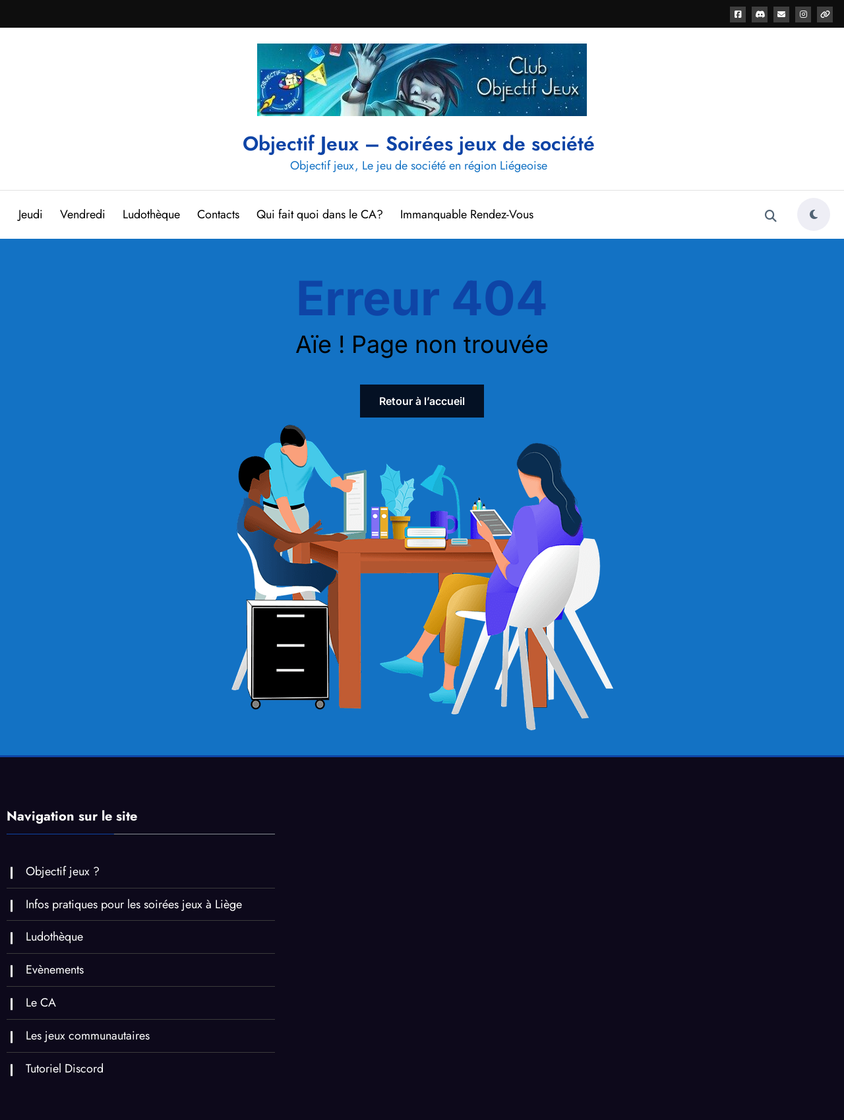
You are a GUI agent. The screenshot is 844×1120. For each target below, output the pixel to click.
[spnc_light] (813, 214)
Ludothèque (151, 214)
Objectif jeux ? (63, 871)
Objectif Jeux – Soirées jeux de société (419, 143)
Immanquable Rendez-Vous (466, 214)
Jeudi (30, 214)
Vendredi (83, 214)
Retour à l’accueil (422, 401)
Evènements (55, 969)
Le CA (41, 1002)
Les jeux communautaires (88, 1035)
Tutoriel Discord (65, 1068)
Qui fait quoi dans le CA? (319, 214)
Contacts (218, 214)
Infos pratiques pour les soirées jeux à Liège (134, 904)
